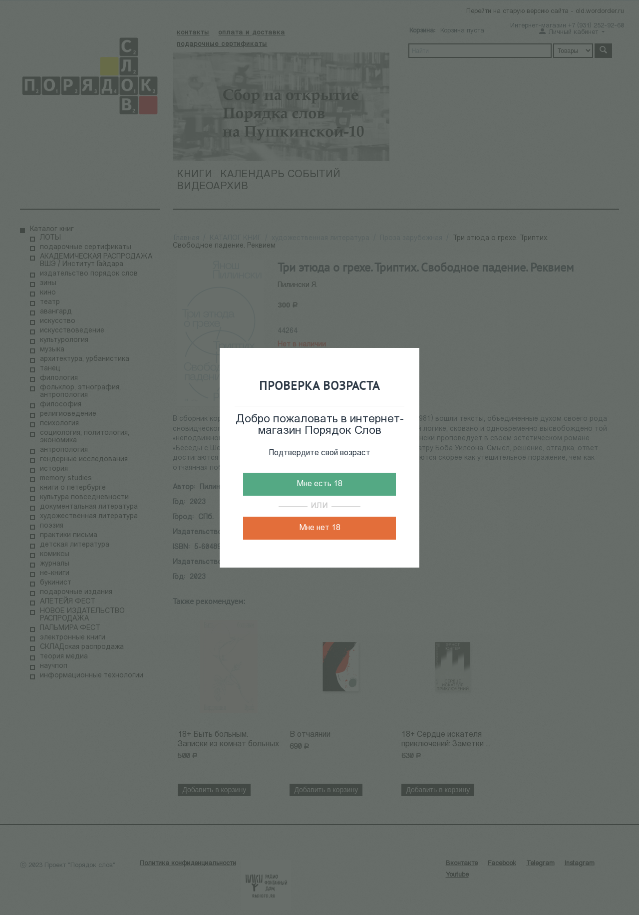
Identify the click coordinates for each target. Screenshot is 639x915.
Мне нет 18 (319, 528)
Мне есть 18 (319, 484)
